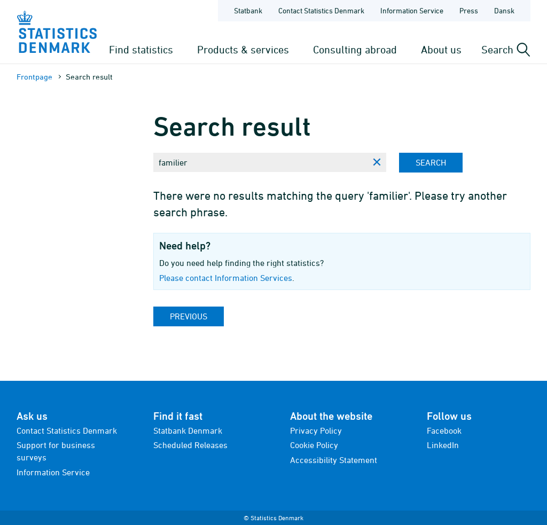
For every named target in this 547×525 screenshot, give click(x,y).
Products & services (243, 49)
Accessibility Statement (333, 460)
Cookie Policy (314, 445)
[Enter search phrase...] (260, 162)
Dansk (504, 10)
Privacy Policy (316, 430)
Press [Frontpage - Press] (468, 10)
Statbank (248, 10)
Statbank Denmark (187, 430)
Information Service (53, 472)
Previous (188, 316)
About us (441, 49)
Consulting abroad (355, 49)
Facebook (444, 430)
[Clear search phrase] (376, 162)
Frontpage (34, 76)
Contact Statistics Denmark (67, 430)
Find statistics (141, 49)
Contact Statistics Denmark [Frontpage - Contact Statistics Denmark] (321, 10)
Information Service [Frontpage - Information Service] (411, 10)
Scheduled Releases (190, 445)
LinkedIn (443, 445)
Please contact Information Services (225, 278)
